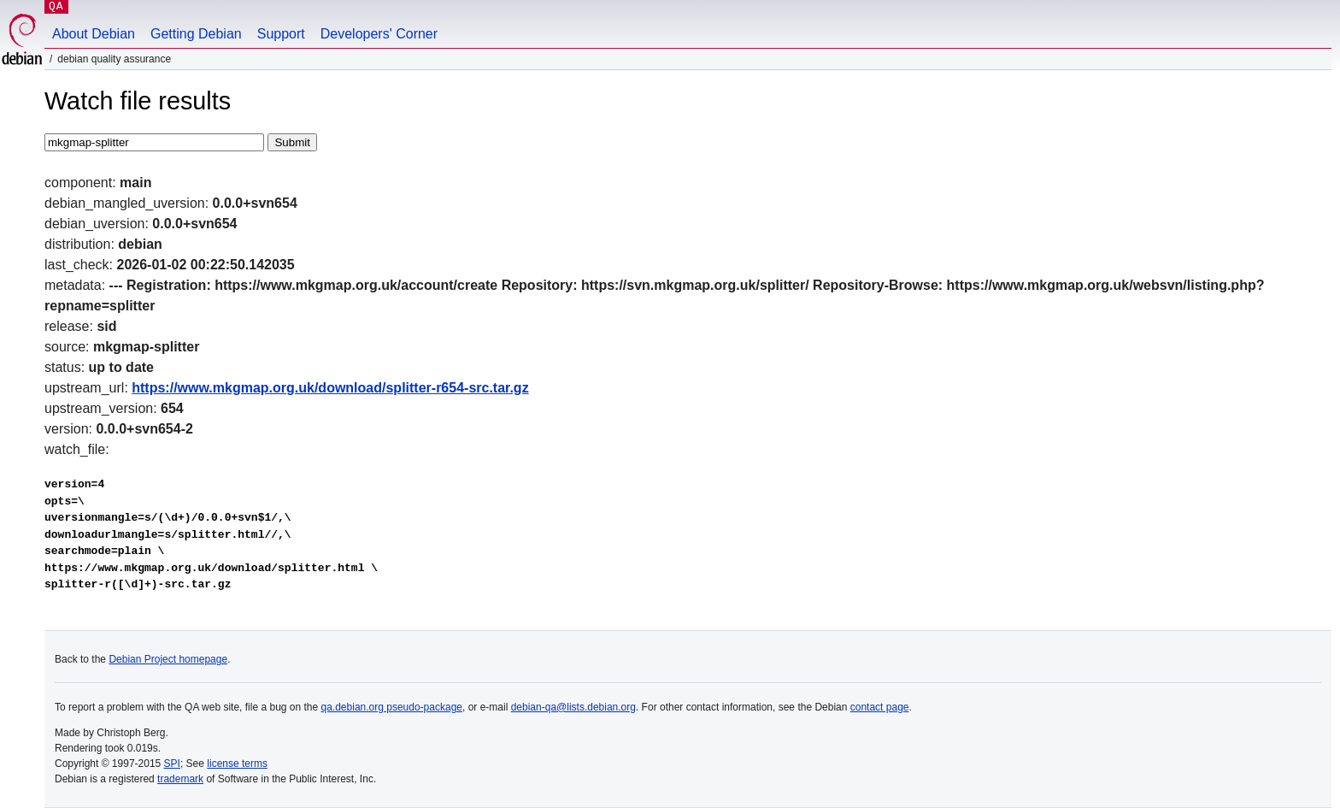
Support (281, 34)
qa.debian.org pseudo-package (391, 707)
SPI (172, 764)
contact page (879, 707)
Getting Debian (196, 34)
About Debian (93, 34)
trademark (180, 779)
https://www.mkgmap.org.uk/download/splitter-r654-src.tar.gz (330, 387)
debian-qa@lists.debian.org (573, 707)
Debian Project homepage (168, 659)
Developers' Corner (379, 34)
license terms (237, 764)
